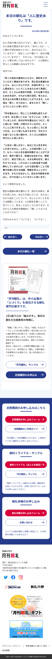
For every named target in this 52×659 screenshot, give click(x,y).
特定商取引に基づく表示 (36, 645)
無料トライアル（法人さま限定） (26, 464)
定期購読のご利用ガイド (26, 428)
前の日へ (12, 236)
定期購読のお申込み (26, 375)
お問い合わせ (25, 522)
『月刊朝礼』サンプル (26, 364)
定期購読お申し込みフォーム (26, 419)
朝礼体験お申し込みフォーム (26, 513)
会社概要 (6, 650)
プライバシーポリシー (11, 645)
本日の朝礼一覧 (26, 251)
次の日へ (39, 236)
